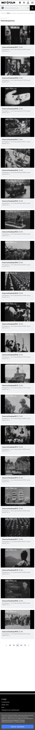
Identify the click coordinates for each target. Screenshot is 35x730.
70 (25, 645)
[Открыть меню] (32, 2)
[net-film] (8, 2)
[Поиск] (32, 7)
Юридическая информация (10, 710)
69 (21, 645)
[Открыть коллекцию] (20, 3)
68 (17, 645)
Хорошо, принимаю (17, 727)
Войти (28, 2)
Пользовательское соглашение (10, 720)
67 (14, 645)
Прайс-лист (5, 705)
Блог (2, 707)
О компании (5, 702)
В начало (6, 645)
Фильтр (2, 8)
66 (10, 645)
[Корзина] (24, 3)
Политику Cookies (20, 721)
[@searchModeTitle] (12, 7)
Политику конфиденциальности (13, 720)
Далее (28, 645)
